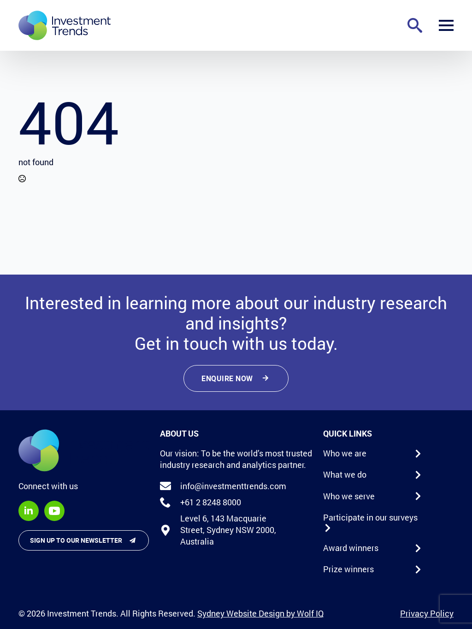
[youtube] (54, 511)
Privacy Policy (427, 613)
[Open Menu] (446, 25)
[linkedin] (28, 511)
